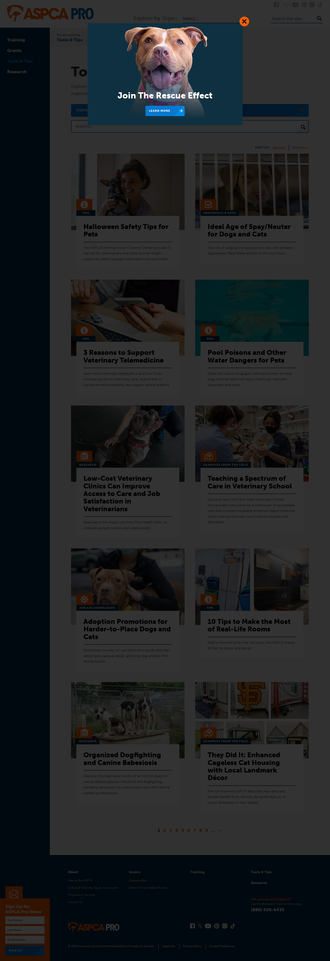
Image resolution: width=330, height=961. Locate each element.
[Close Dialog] (244, 21)
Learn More (159, 110)
